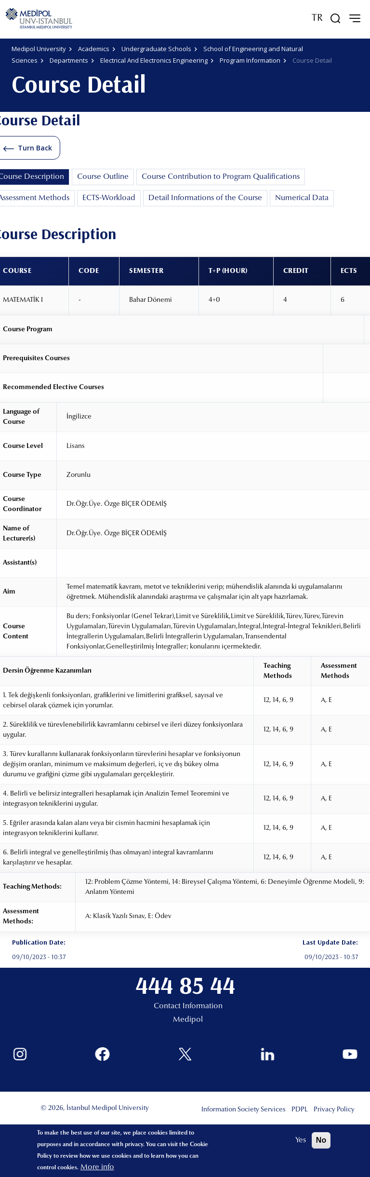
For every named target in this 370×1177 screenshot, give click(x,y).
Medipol (188, 1020)
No (321, 1140)
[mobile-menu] (354, 18)
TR (317, 18)
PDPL (299, 1110)
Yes (300, 1140)
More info (97, 1167)
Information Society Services (243, 1110)
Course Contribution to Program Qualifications (221, 177)
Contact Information (188, 1006)
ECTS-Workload (108, 198)
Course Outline (103, 177)
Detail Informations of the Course (205, 198)
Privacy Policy (334, 1110)
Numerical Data (302, 198)
